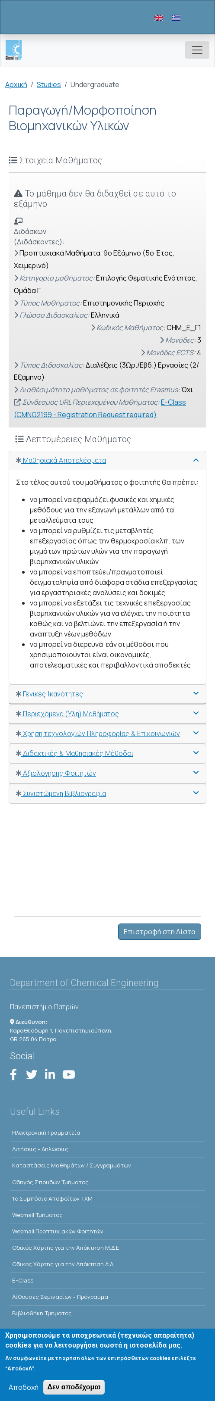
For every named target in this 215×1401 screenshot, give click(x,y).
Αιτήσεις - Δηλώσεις (40, 1149)
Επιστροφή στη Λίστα (160, 931)
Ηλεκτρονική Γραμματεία (46, 1132)
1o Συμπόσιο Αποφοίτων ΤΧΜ (52, 1198)
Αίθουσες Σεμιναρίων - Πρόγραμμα (60, 1297)
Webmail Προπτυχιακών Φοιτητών (57, 1231)
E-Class (22, 1280)
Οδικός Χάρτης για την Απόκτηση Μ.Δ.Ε (65, 1247)
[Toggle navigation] (197, 50)
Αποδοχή (24, 1393)
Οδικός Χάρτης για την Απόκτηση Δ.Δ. (63, 1264)
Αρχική (16, 84)
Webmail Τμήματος (37, 1215)
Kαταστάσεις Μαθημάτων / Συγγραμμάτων (71, 1165)
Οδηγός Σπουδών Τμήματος (50, 1182)
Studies (49, 84)
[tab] (107, 460)
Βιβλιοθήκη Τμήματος (42, 1313)
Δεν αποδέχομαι (73, 1393)
